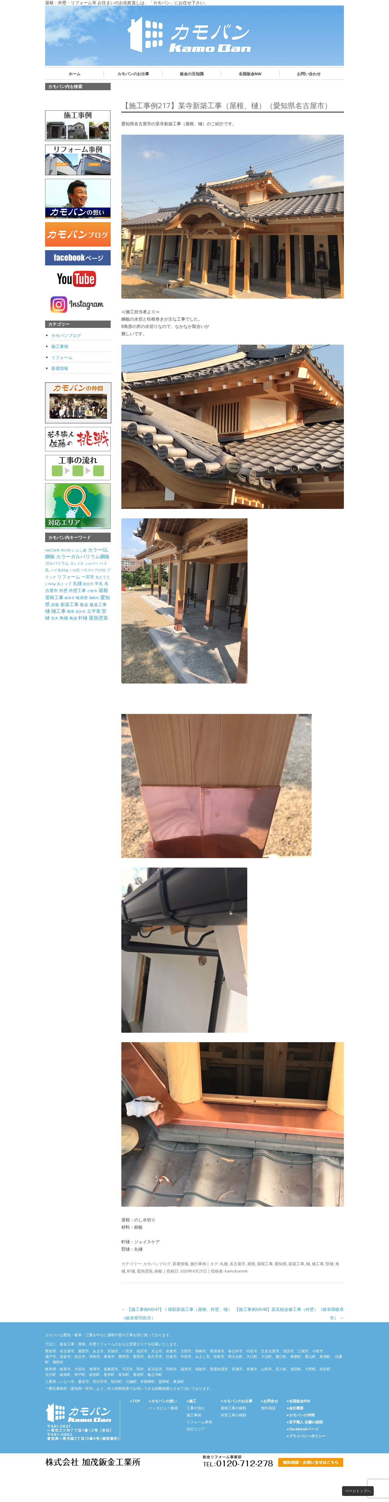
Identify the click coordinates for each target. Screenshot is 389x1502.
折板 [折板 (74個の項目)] (55, 604)
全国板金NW (250, 73)
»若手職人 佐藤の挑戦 (305, 1422)
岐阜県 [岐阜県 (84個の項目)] (82, 597)
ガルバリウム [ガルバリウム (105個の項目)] (57, 563)
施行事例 (198, 1263)
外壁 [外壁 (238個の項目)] (63, 590)
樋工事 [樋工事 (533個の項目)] (58, 611)
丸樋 (224, 1263)
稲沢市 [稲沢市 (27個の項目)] (81, 611)
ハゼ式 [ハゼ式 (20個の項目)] (75, 570)
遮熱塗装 (145, 1271)
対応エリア (196, 1429)
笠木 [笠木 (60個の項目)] (54, 618)
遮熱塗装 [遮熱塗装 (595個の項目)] (98, 617)
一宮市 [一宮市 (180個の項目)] (87, 577)
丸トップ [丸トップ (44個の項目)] (64, 583)
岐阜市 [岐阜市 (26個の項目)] (70, 597)
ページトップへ (358, 1490)
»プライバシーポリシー (306, 1436)
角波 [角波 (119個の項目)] (73, 618)
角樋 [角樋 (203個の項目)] (63, 618)
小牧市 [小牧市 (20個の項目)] (92, 591)
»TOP (135, 1401)
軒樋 (131, 1271)
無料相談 (268, 1408)
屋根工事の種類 (233, 1408)
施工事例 (59, 346)
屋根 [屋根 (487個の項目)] (103, 590)
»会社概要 (295, 1408)
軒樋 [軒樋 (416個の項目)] (82, 618)
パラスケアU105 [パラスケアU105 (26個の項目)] (93, 570)
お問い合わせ (309, 73)
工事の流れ (196, 1408)
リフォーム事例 (199, 1422)
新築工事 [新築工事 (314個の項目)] (69, 604)
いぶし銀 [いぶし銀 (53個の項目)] (79, 550)
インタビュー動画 (163, 1408)
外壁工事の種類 (233, 1415)
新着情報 (180, 1263)
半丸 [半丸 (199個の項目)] (99, 583)
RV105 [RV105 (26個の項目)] (66, 550)
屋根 (251, 1263)
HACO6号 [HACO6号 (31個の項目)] (52, 550)
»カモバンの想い (163, 1401)
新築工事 (296, 1263)
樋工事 (318, 1263)
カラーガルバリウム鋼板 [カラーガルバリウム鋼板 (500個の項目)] (83, 556)
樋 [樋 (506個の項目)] (47, 611)
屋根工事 (265, 1263)
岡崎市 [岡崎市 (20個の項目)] (94, 598)
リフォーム (62, 357)
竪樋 (330, 1263)
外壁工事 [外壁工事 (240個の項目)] (77, 590)
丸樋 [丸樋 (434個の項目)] (77, 583)
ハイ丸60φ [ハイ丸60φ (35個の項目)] (59, 570)
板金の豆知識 (192, 73)
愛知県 (281, 1263)
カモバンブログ (157, 1263)
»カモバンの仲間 (301, 1415)
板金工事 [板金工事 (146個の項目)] (98, 604)
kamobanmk (236, 1271)
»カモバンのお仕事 (236, 1401)
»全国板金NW (298, 1401)
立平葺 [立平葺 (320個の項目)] (94, 611)
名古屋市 (237, 1263)
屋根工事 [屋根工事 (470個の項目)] (54, 597)
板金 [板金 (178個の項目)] (84, 604)
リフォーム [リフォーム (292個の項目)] (68, 576)
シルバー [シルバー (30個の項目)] (91, 563)
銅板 (158, 1271)
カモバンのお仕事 (133, 73)
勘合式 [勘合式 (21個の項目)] (88, 584)
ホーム (74, 73)
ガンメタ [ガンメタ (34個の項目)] (77, 563)
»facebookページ (303, 1429)
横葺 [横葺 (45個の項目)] (70, 611)
